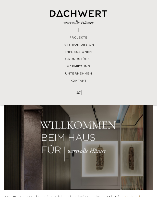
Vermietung (78, 66)
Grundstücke (78, 59)
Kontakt (78, 81)
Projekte (78, 37)
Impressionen (78, 52)
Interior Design (78, 45)
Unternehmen (78, 73)
